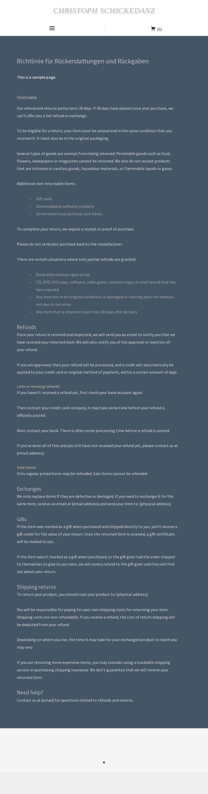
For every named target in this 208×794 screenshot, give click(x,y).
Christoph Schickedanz (104, 10)
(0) (159, 29)
